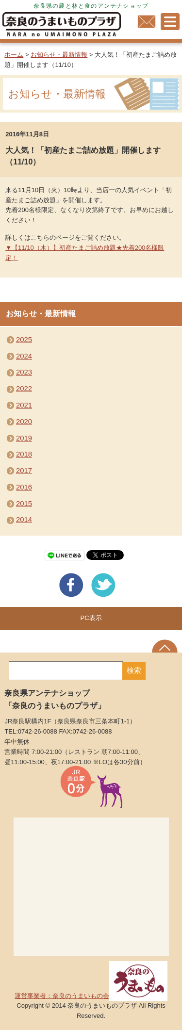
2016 (24, 487)
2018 (24, 454)
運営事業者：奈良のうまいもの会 (91, 995)
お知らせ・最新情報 (59, 54)
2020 (24, 421)
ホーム (13, 54)
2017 (24, 470)
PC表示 (90, 617)
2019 (24, 438)
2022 (24, 388)
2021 (24, 405)
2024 (24, 356)
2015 (24, 503)
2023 (24, 372)
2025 (24, 339)
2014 (24, 519)
